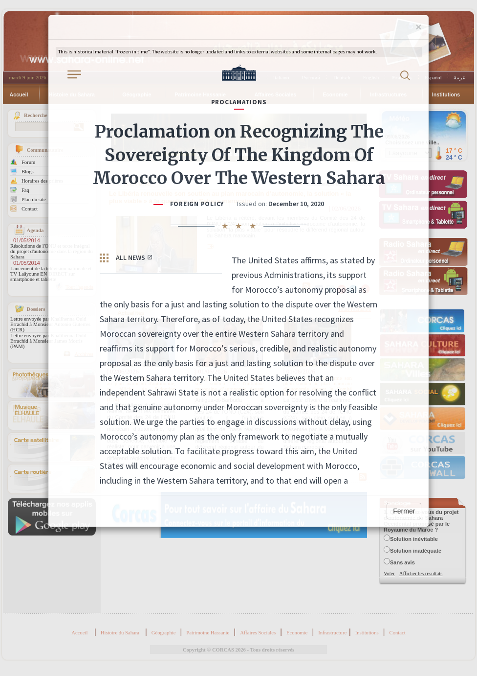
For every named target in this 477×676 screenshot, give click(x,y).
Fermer (404, 511)
